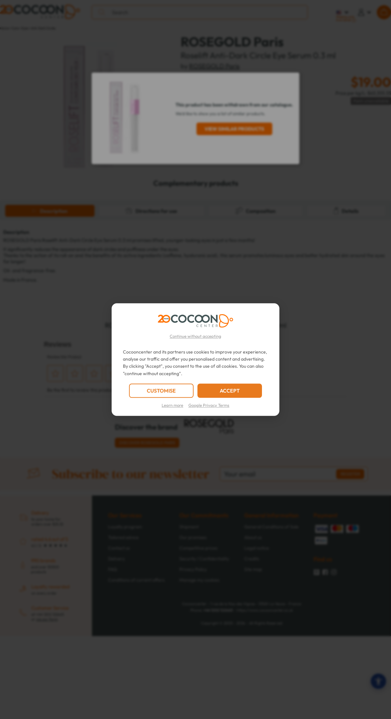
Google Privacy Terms (208, 405)
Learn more (172, 405)
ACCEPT (230, 390)
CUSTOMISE (161, 390)
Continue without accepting (195, 336)
